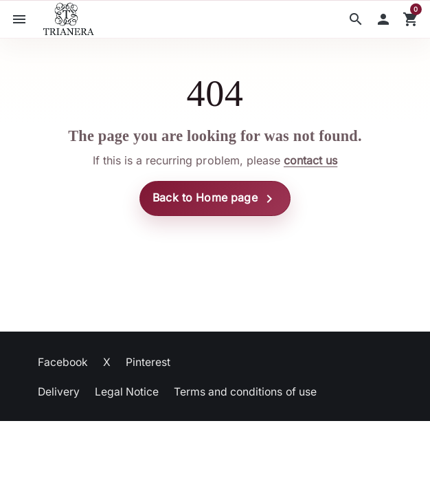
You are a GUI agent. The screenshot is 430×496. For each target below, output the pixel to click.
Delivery (59, 391)
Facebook (63, 362)
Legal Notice (127, 391)
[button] (356, 19)
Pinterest (148, 362)
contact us (310, 160)
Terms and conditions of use (245, 391)
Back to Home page (215, 199)
